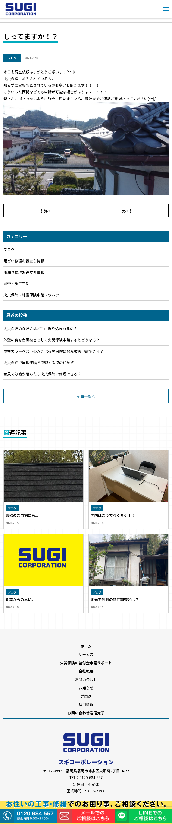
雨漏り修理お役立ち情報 (23, 272)
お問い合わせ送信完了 (85, 713)
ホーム (86, 646)
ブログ (12, 58)
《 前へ (45, 210)
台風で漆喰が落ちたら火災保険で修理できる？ (42, 374)
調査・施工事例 (16, 283)
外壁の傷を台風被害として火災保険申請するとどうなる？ (51, 340)
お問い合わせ (86, 679)
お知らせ (86, 687)
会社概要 (85, 671)
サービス (85, 654)
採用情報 (85, 704)
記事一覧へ (86, 396)
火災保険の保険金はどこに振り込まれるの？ (40, 328)
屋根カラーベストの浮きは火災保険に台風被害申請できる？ (53, 351)
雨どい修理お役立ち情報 (23, 261)
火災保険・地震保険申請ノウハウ (31, 295)
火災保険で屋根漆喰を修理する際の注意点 (38, 362)
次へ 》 (127, 210)
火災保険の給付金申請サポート (86, 662)
